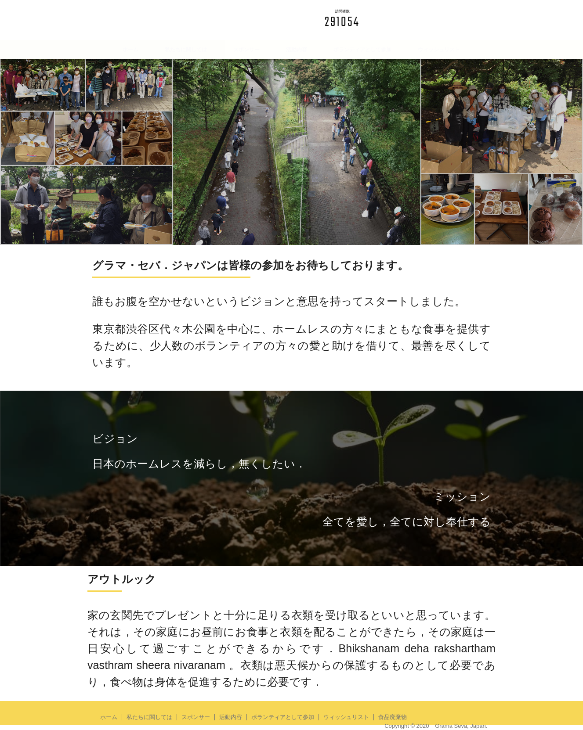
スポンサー (246, 50)
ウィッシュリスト (439, 50)
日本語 (423, 13)
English (461, 13)
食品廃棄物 (291, 68)
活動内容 (296, 50)
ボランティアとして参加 (362, 50)
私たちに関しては (186, 50)
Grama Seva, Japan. (461, 726)
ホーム (130, 50)
